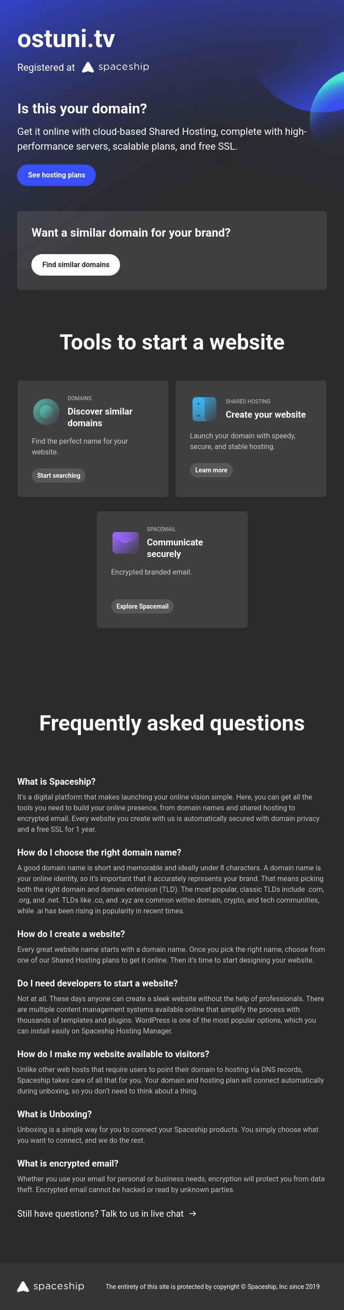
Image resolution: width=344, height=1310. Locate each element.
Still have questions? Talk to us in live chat (107, 1213)
